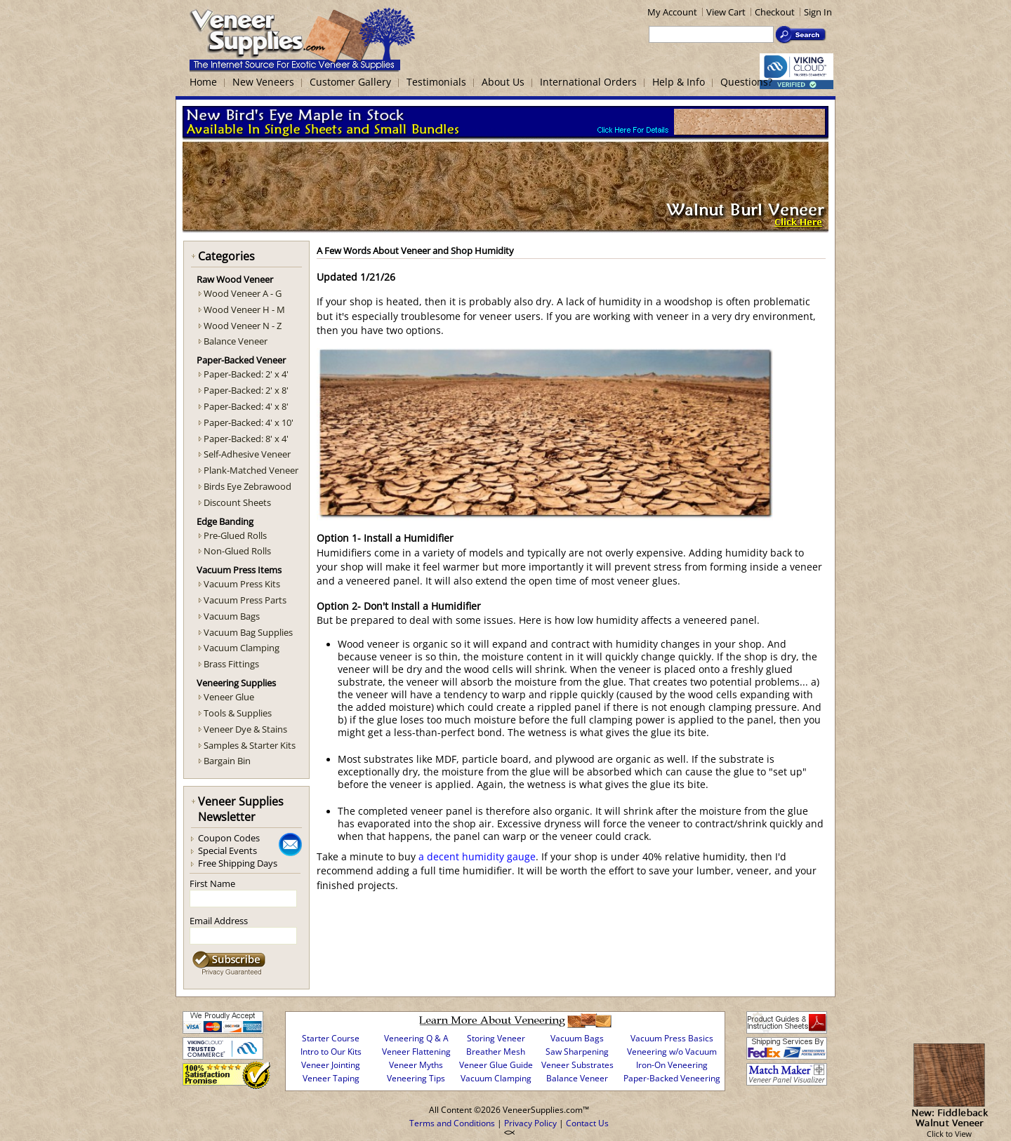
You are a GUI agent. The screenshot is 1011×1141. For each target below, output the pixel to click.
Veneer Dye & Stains (245, 729)
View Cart (726, 12)
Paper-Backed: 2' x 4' (246, 374)
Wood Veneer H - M (244, 309)
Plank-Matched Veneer (251, 470)
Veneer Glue (229, 696)
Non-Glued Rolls (237, 551)
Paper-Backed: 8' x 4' (246, 438)
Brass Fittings (231, 664)
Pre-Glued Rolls (235, 535)
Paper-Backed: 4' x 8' (246, 406)
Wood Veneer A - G (243, 293)
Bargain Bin (227, 760)
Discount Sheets (237, 502)
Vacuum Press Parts (245, 600)
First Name (212, 883)
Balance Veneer (235, 341)
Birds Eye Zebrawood (247, 486)
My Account (672, 12)
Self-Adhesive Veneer (247, 454)
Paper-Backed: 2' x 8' (246, 390)
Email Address (219, 920)
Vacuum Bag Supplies (248, 632)
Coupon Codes (229, 838)
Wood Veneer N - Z (243, 325)
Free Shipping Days (237, 863)
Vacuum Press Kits (242, 584)
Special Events (227, 850)
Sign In (818, 12)
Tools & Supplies (238, 713)
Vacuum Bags (232, 616)
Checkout (775, 12)
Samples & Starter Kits (250, 745)
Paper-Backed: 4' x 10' (248, 422)
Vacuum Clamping (241, 647)
